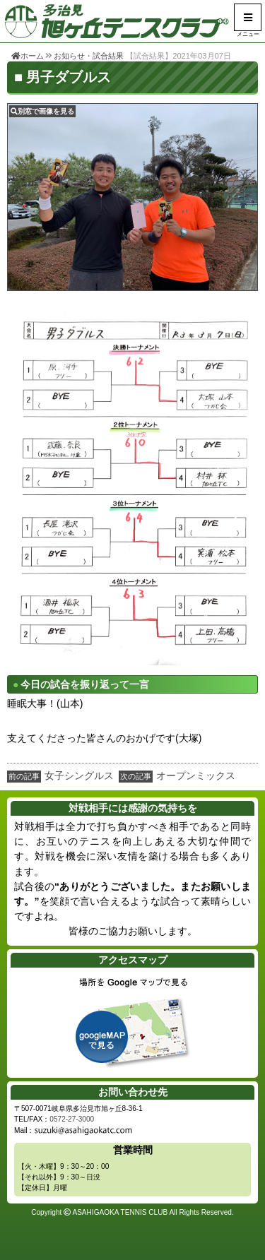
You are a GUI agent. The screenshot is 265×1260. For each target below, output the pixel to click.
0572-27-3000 (71, 1119)
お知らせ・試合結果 (89, 56)
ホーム (27, 56)
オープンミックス (195, 775)
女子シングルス (79, 775)
